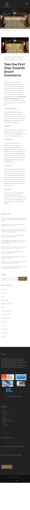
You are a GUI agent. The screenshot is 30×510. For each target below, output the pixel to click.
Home (2, 307)
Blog (4, 422)
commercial (18, 58)
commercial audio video (9, 59)
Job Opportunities (7, 420)
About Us (5, 418)
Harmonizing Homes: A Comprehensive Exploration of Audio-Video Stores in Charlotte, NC (13, 267)
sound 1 (3, 325)
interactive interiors (6, 318)
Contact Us (5, 425)
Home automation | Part (7, 311)
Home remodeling (5, 314)
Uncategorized (5, 332)
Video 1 (3, 336)
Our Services (6, 413)
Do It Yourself (4, 300)
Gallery (4, 416)
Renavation (4, 322)
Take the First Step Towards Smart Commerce (14, 69)
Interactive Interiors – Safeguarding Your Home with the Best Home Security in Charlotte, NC (14, 247)
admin (15, 56)
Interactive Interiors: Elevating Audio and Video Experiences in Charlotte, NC (12, 236)
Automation (21, 56)
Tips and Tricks (4, 329)
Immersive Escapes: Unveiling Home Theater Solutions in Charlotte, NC (12, 252)
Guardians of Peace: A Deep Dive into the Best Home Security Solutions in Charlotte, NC (14, 262)
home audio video (20, 59)
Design (3, 296)
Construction (4, 293)
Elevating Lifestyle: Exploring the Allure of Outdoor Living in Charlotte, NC (13, 257)
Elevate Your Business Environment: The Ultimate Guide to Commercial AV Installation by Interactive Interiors (13, 219)
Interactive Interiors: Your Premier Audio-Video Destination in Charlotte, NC (12, 225)
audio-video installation (9, 58)
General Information (6, 303)
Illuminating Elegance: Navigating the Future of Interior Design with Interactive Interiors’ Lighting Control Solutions (13, 242)
